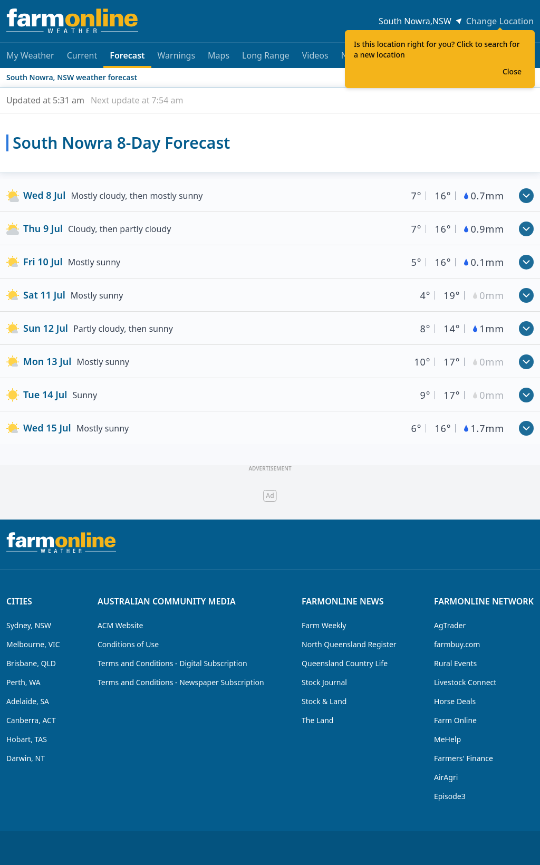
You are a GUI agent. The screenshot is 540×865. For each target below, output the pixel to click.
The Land (317, 720)
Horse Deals (455, 701)
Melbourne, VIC (33, 644)
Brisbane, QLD (31, 663)
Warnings (177, 55)
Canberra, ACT (31, 720)
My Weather (30, 55)
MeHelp (447, 739)
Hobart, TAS (26, 739)
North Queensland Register (349, 644)
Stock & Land (324, 701)
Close (512, 71)
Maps (218, 55)
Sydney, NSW (28, 625)
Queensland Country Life (345, 663)
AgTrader (450, 625)
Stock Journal (324, 682)
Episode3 (450, 796)
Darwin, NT (25, 758)
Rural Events (455, 663)
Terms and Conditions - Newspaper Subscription (181, 682)
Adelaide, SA (27, 701)
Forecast (127, 59)
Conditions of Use (128, 644)
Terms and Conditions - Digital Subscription (172, 663)
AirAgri (446, 777)
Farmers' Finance (463, 758)
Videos (315, 55)
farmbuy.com (457, 644)
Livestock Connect (465, 682)
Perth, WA (23, 682)
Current (82, 55)
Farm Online (455, 720)
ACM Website (120, 625)
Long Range (266, 55)
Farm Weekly (324, 625)
